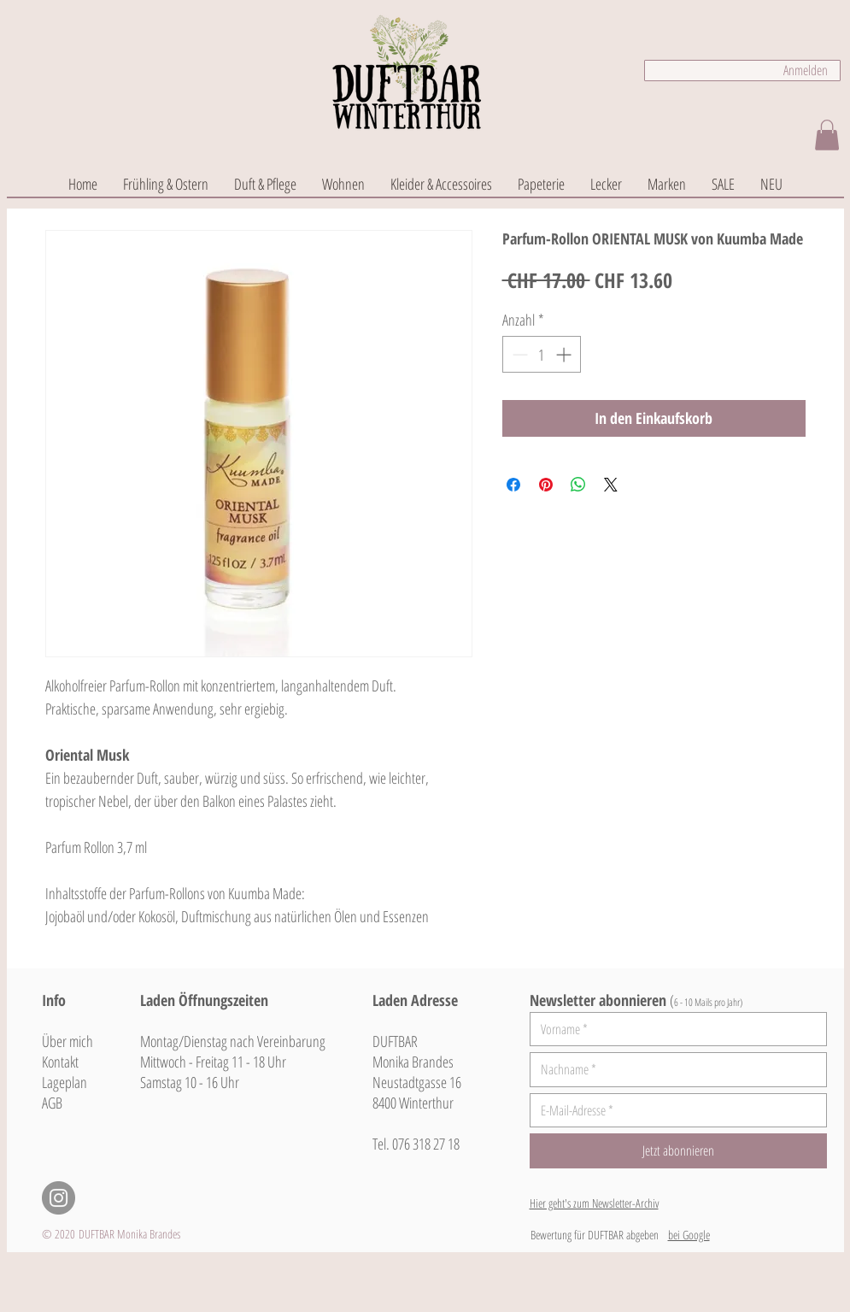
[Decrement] (518, 354)
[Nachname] (673, 1069)
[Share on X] (611, 484)
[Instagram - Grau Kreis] (58, 1198)
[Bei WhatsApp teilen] (578, 484)
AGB (52, 1102)
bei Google (689, 1235)
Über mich (67, 1041)
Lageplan (64, 1082)
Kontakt (60, 1061)
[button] (827, 135)
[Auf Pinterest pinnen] (546, 484)
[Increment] (565, 354)
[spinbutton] (541, 354)
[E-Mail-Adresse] (673, 1110)
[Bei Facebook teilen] (513, 484)
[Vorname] (673, 1029)
